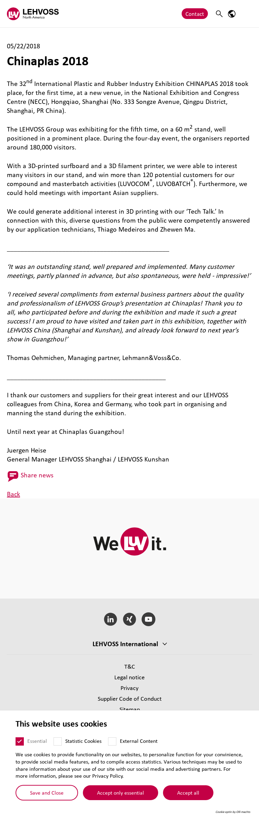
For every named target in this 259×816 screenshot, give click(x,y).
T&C (129, 666)
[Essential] (20, 741)
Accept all (188, 792)
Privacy (129, 687)
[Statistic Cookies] (58, 741)
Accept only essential (120, 792)
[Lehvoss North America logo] (32, 13)
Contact (194, 13)
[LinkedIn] (110, 619)
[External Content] (112, 741)
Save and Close (47, 792)
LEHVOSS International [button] (125, 644)
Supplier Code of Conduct (130, 698)
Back (13, 494)
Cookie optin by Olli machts (232, 812)
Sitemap (129, 709)
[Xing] (129, 619)
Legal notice (129, 677)
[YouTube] (148, 619)
